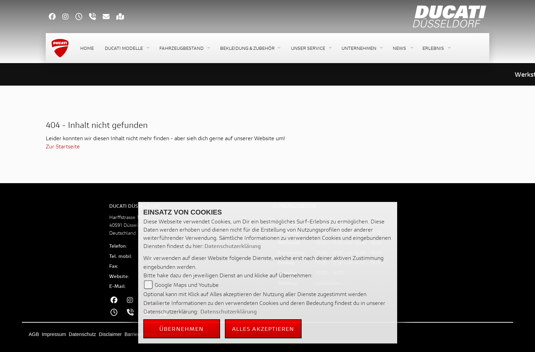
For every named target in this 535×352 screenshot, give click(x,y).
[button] (126, 48)
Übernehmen (181, 328)
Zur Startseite (63, 146)
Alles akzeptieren (263, 328)
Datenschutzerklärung (232, 245)
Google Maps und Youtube (187, 284)
